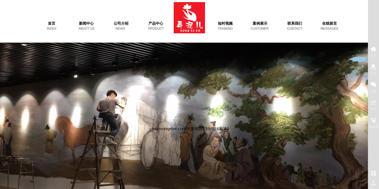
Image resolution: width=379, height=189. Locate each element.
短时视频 (225, 23)
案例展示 (260, 23)
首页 (51, 23)
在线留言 (329, 23)
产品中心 (155, 23)
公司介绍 (121, 23)
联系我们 (294, 23)
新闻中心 (86, 23)
